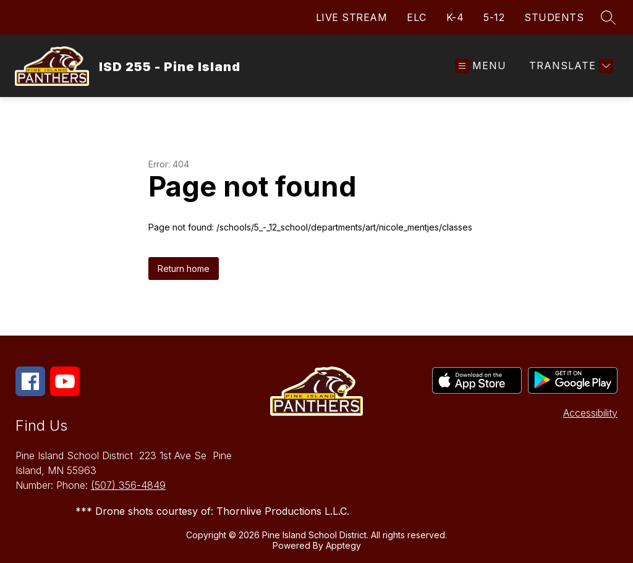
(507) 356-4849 (128, 485)
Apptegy (343, 545)
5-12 (493, 17)
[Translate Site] (569, 66)
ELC (417, 17)
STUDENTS (554, 17)
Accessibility (590, 413)
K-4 (455, 17)
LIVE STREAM (352, 17)
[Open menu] (480, 66)
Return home (184, 268)
